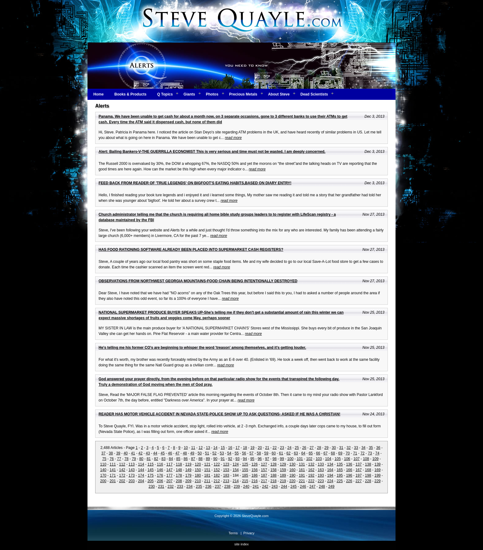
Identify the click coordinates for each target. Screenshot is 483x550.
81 (149, 459)
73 (370, 453)
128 (273, 464)
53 (222, 453)
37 (103, 453)
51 (207, 453)
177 (169, 475)
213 (226, 481)
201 (113, 481)
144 (141, 470)
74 (377, 453)
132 (311, 464)
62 (288, 453)
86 (186, 459)
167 (358, 470)
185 (245, 475)
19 (252, 448)
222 (311, 481)
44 (155, 453)
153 (226, 470)
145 (151, 470)
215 (245, 481)
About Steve (279, 94)
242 (265, 486)
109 (375, 459)
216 (254, 481)
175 (151, 475)
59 (266, 453)
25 (297, 448)
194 (330, 475)
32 (349, 448)
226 (349, 481)
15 (223, 448)
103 (319, 459)
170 (103, 475)
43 (148, 453)
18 (245, 448)
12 (200, 448)
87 (193, 459)
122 (217, 464)
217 (264, 481)
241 (256, 486)
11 (193, 448)
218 (273, 481)
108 (366, 459)
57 (252, 453)
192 (311, 475)
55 (237, 453)
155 (245, 470)
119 (188, 464)
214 (236, 481)
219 (283, 481)
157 (264, 470)
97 (267, 459)
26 (304, 448)
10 (186, 448)
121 (207, 464)
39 (118, 453)
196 (349, 475)
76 (112, 459)
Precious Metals (243, 94)
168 (368, 470)
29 (326, 448)
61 (281, 453)
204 (141, 481)
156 (254, 470)
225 (340, 481)
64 (303, 453)
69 (340, 453)
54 (229, 453)
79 (134, 459)
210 (198, 481)
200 (103, 481)
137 (358, 464)
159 (283, 470)
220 (292, 481)
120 (198, 464)
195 (340, 475)
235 (199, 486)
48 (185, 453)
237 (218, 486)
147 (169, 470)
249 (331, 486)
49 (192, 453)
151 (207, 470)
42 (140, 453)
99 (282, 459)
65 (311, 453)
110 (103, 464)
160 (292, 470)
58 (259, 453)
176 (160, 475)
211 (207, 481)
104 (328, 459)
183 (226, 475)
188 (273, 475)
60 (274, 453)
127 (264, 464)
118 (179, 464)
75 (104, 459)
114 (141, 464)
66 (318, 453)
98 (274, 459)
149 (188, 470)
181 (207, 475)
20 (260, 448)
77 (119, 459)
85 (178, 459)
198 (368, 475)
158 (273, 470)
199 (378, 475)
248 (322, 486)
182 (217, 475)
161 (302, 470)
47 (177, 453)
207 (169, 481)
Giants (189, 94)
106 (347, 459)
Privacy (248, 533)
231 (161, 486)
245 (293, 486)
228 (368, 481)
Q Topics (164, 94)
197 (358, 475)
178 (179, 475)
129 (283, 464)
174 (141, 475)
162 (311, 470)
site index (241, 544)
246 (303, 486)
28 (319, 448)
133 (321, 464)
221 (302, 481)
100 (290, 459)
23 (282, 448)
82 (156, 459)
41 (133, 453)
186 (254, 475)
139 (378, 464)
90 (215, 459)
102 (309, 459)
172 (122, 475)
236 (208, 486)
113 (131, 464)
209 (188, 481)
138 (368, 464)
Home (98, 94)
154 (236, 470)
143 (131, 470)
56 (244, 453)
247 (312, 486)
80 (141, 459)
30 (334, 448)
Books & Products (130, 94)
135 (340, 464)
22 (275, 448)
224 (330, 481)
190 (292, 475)
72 (362, 453)
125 (245, 464)
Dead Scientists (314, 94)
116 (160, 464)
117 (169, 464)
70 (348, 453)
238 (227, 486)
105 (338, 459)
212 (217, 481)
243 (274, 486)
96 (260, 459)
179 (188, 475)
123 (226, 464)
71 (355, 453)
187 (264, 475)
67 (325, 453)
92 (230, 459)
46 (170, 453)
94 (245, 459)
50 (199, 453)
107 (356, 459)
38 (111, 453)
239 (237, 486)
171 (113, 475)
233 (180, 486)
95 (252, 459)
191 (302, 475)
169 (378, 470)
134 (330, 464)
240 (246, 486)
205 (151, 481)
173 (131, 475)
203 (131, 481)
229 (378, 481)
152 (217, 470)
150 (198, 470)
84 (171, 459)
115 (151, 464)
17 (238, 448)
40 (126, 453)
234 (189, 486)
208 (179, 481)
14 (215, 448)
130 (292, 464)
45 (162, 453)
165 (340, 470)
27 (312, 448)
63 (296, 453)
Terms (233, 533)
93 (237, 459)
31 (341, 448)
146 (160, 470)
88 (200, 459)
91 (223, 459)
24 (289, 448)
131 (302, 464)
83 (163, 459)
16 (230, 448)
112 (122, 464)
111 (113, 464)
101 (300, 459)
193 (321, 475)
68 (333, 453)
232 (171, 486)
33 (356, 448)
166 (349, 470)
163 (321, 470)
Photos (212, 94)
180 (198, 475)
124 (236, 464)
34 (363, 448)
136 (349, 464)
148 (179, 470)
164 (330, 470)
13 (208, 448)
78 (126, 459)
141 (113, 470)
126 (254, 464)
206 (160, 481)
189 (283, 475)
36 (378, 448)
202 (122, 481)
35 (371, 448)
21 (267, 448)
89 (208, 459)
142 (122, 470)
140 (103, 470)
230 (151, 486)
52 (215, 453)
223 (321, 481)
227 (358, 481)
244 (284, 486)
